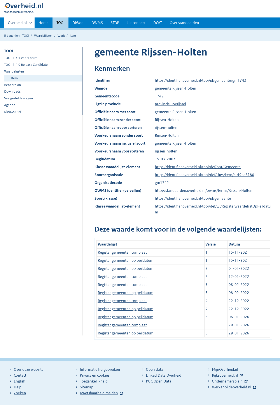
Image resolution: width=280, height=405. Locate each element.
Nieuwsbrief (12, 112)
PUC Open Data (158, 381)
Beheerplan (12, 85)
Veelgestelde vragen (18, 98)
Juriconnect (136, 22)
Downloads (12, 91)
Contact (20, 375)
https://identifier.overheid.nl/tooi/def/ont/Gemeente (198, 166)
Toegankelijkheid (94, 381)
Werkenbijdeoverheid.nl (231, 387)
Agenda (9, 105)
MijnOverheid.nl (225, 369)
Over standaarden (184, 22)
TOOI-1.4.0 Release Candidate (26, 64)
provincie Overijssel (170, 104)
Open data (154, 369)
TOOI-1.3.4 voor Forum (20, 58)
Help (17, 387)
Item (14, 78)
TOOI (60, 22)
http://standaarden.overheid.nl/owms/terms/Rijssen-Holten (203, 190)
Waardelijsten (43, 36)
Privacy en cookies (94, 375)
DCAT (157, 22)
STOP (115, 22)
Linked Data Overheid (163, 375)
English (19, 381)
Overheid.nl (17, 24)
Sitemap (86, 387)
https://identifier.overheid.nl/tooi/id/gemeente (193, 198)
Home (43, 22)
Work (61, 36)
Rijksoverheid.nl (225, 375)
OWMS (97, 22)
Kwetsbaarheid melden (99, 393)
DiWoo (78, 22)
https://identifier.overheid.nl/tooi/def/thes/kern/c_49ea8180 (204, 174)
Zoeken (20, 393)
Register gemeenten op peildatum (125, 260)
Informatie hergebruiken (100, 369)
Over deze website (29, 369)
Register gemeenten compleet (122, 252)
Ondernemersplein (227, 381)
